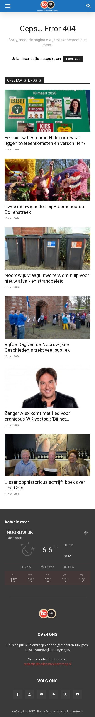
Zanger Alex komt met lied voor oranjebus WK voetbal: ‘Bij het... (37, 416)
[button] (7, 6)
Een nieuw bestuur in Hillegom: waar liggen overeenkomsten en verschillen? (45, 140)
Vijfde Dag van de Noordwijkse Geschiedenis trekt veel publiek (37, 347)
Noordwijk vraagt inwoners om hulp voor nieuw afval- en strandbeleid (47, 278)
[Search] (88, 6)
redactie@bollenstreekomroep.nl (47, 664)
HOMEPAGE (73, 59)
